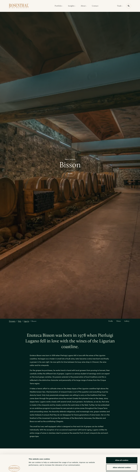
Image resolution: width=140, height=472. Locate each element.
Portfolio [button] (59, 6)
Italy (19, 321)
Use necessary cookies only (122, 458)
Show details (115, 468)
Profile (110, 321)
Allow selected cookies (122, 450)
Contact (95, 6)
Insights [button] (72, 6)
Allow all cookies (121, 443)
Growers (12, 321)
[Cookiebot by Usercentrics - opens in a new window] (14, 467)
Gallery (126, 321)
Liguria (26, 321)
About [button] (84, 6)
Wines (70, 173)
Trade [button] (120, 6)
